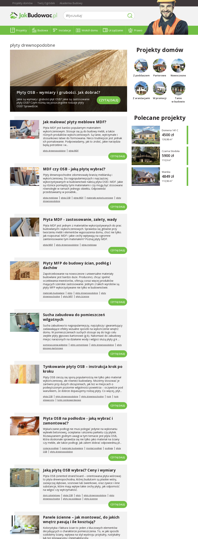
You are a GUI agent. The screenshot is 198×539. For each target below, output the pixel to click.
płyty (70, 293)
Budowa (40, 30)
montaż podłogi (94, 448)
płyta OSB (66, 197)
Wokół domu (87, 30)
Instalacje (62, 30)
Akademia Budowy (71, 3)
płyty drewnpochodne (92, 396)
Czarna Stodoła (171, 151)
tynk (109, 396)
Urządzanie (113, 30)
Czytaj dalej (108, 100)
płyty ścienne (82, 296)
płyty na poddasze (72, 498)
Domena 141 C (170, 130)
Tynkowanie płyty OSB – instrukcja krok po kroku (83, 369)
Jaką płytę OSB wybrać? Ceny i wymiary (79, 470)
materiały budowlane (53, 293)
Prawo (135, 30)
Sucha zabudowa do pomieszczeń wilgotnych (74, 317)
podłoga (109, 448)
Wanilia (166, 171)
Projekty (18, 30)
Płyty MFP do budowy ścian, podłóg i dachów (77, 265)
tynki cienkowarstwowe (69, 400)
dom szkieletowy (51, 495)
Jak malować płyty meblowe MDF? (74, 121)
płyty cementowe (79, 344)
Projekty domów (22, 3)
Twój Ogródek (46, 3)
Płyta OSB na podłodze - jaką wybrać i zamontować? (78, 421)
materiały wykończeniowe (100, 197)
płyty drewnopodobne (54, 150)
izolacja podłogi (51, 448)
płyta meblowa (50, 197)
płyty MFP (68, 296)
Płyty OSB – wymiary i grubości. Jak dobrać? (58, 92)
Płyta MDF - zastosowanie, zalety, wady (80, 219)
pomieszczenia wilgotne (55, 344)
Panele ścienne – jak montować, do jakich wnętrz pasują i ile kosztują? (81, 519)
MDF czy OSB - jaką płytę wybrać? (74, 169)
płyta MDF (74, 150)
